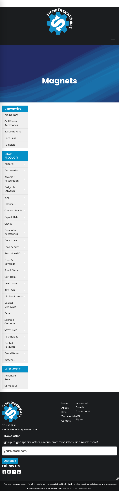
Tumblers (9, 145)
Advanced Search (10, 378)
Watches (9, 360)
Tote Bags (10, 138)
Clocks (8, 224)
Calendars (9, 204)
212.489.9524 (9, 426)
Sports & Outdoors (9, 322)
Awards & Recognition (11, 179)
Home (64, 404)
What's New (11, 115)
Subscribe (10, 461)
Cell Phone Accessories (11, 123)
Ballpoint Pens (12, 132)
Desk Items (10, 241)
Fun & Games (12, 270)
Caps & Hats (11, 217)
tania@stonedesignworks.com (19, 430)
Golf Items (10, 277)
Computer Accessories (11, 232)
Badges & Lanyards (9, 189)
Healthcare (10, 283)
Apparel (8, 164)
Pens (7, 313)
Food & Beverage (9, 262)
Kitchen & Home (13, 297)
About (65, 408)
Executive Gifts (13, 254)
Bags (7, 198)
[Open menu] (113, 41)
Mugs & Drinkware (10, 305)
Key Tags (9, 290)
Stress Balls (10, 330)
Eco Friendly (11, 247)
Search (74, 3)
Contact (66, 421)
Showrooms (81, 412)
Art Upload (80, 418)
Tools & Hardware (9, 345)
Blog (63, 412)
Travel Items (11, 353)
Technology (11, 337)
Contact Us (10, 386)
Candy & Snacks (13, 211)
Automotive (11, 171)
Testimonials (67, 416)
